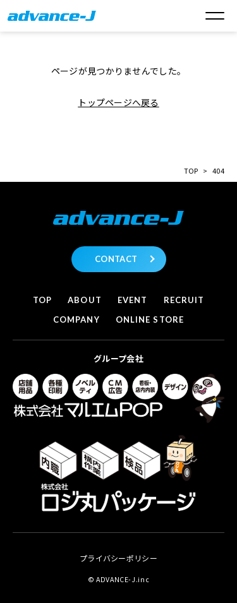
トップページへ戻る (118, 102)
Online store (149, 319)
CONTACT (116, 259)
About (84, 300)
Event (132, 300)
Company (76, 319)
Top (42, 300)
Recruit (184, 300)
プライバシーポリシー (118, 557)
